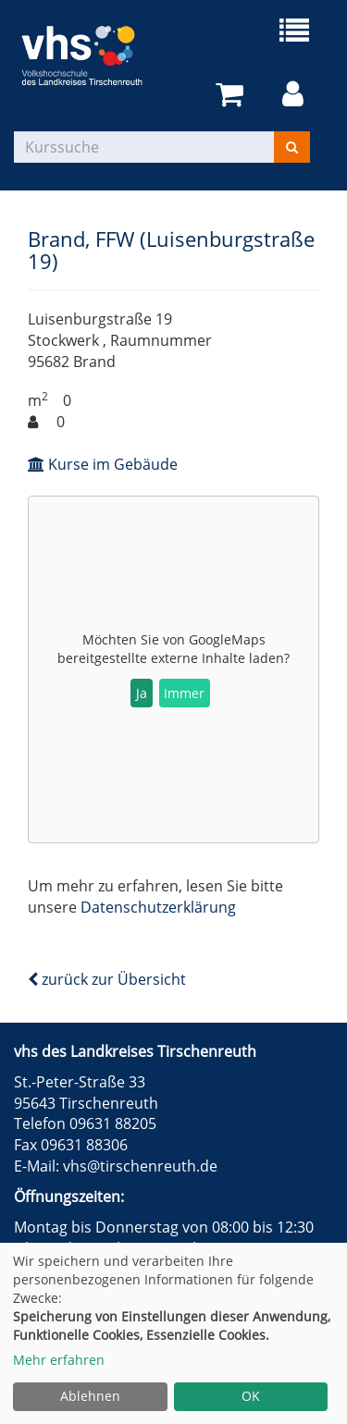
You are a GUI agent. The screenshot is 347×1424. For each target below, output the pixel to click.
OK (251, 1396)
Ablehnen (90, 1396)
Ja (141, 693)
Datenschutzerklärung (158, 907)
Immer (184, 693)
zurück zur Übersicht (107, 979)
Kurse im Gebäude (103, 464)
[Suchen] (292, 147)
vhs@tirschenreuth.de (140, 1166)
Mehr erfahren (59, 1360)
